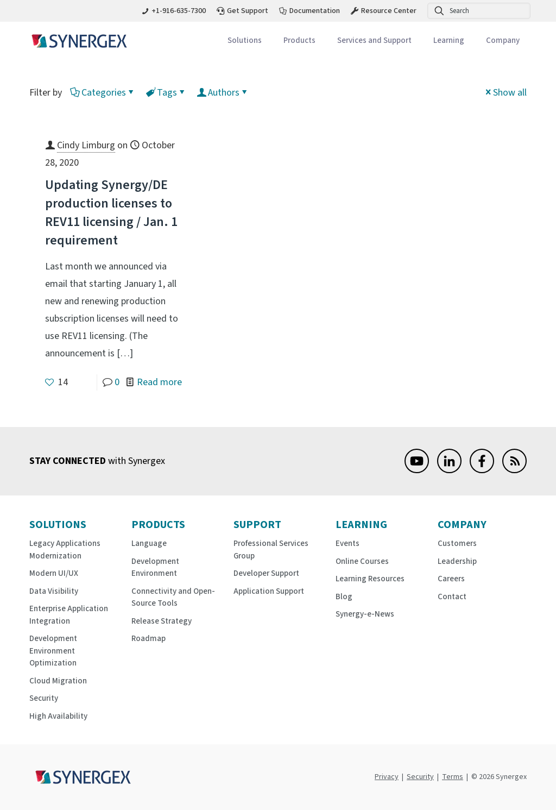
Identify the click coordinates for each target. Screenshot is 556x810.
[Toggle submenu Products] (299, 41)
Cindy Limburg (86, 145)
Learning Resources (370, 579)
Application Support (268, 591)
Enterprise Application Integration (68, 615)
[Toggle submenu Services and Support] (374, 41)
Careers (451, 579)
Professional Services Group (270, 550)
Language (149, 543)
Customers (457, 543)
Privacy (387, 776)
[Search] (478, 11)
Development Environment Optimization (53, 651)
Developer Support (266, 573)
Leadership (457, 561)
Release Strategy (161, 621)
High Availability (58, 716)
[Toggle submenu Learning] (448, 41)
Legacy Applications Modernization (64, 550)
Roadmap (148, 638)
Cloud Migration (58, 681)
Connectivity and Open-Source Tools (173, 598)
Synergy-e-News (365, 614)
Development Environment (155, 568)
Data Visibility (53, 591)
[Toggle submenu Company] (502, 41)
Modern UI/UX (53, 573)
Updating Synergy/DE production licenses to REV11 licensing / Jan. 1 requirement (111, 212)
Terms (452, 776)
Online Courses (362, 561)
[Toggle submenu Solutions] (245, 41)
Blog (344, 596)
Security (43, 698)
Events (347, 543)
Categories (103, 92)
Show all (505, 92)
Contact (452, 596)
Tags (166, 92)
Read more (159, 382)
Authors (223, 92)
